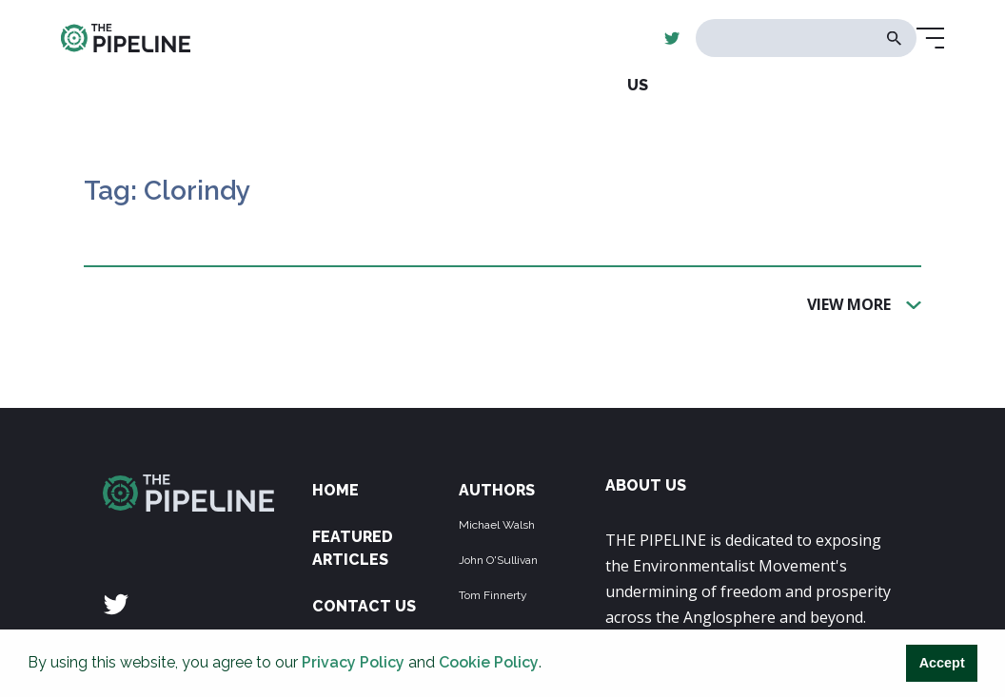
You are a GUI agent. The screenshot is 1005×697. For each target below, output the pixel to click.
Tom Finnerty (493, 595)
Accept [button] (942, 662)
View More (849, 303)
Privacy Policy (353, 662)
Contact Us (364, 606)
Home (335, 490)
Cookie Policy (489, 662)
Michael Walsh (497, 525)
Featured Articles (352, 548)
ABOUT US (645, 485)
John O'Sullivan (498, 560)
